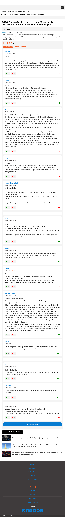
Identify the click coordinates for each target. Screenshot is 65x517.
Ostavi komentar (32, 424)
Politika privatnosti (32, 502)
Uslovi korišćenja (32, 498)
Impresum (32, 494)
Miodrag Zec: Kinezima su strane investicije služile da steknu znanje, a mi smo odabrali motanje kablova (37, 453)
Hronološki (8, 46)
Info (8, 14)
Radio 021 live (24, 11)
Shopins (32, 475)
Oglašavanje (32, 487)
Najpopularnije (42, 14)
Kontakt (32, 491)
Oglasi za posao (13, 11)
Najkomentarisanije (31, 14)
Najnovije (4, 11)
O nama (32, 483)
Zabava (16, 14)
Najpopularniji (20, 46)
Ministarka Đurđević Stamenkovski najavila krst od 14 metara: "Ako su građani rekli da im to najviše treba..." (36, 445)
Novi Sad (3, 14)
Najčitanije (22, 14)
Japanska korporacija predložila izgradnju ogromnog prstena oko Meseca (37, 438)
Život (11, 14)
